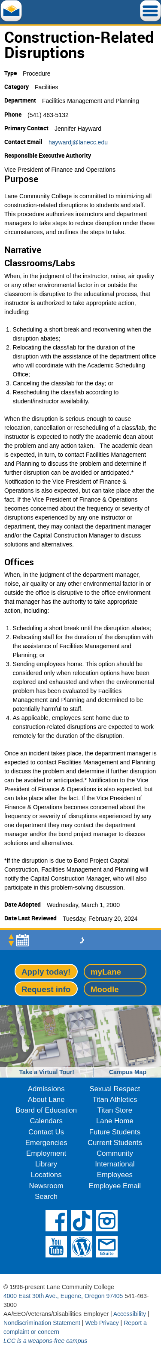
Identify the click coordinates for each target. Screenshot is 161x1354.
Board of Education (46, 1110)
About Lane (46, 1100)
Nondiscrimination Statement (41, 1322)
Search (46, 1196)
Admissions (46, 1089)
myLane (106, 971)
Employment (46, 1153)
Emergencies (46, 1143)
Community (115, 1153)
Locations (46, 1175)
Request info (45, 989)
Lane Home (115, 1121)
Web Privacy (101, 1322)
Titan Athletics (114, 1100)
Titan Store (114, 1110)
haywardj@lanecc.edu (78, 142)
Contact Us (46, 1132)
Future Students (114, 1132)
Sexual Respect (115, 1089)
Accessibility (129, 1313)
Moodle (105, 989)
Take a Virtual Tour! (46, 1072)
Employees (115, 1175)
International (114, 1164)
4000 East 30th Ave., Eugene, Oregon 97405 (63, 1295)
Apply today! (45, 971)
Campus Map (127, 1072)
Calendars (46, 1121)
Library (46, 1164)
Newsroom (46, 1186)
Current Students (115, 1143)
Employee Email (115, 1186)
